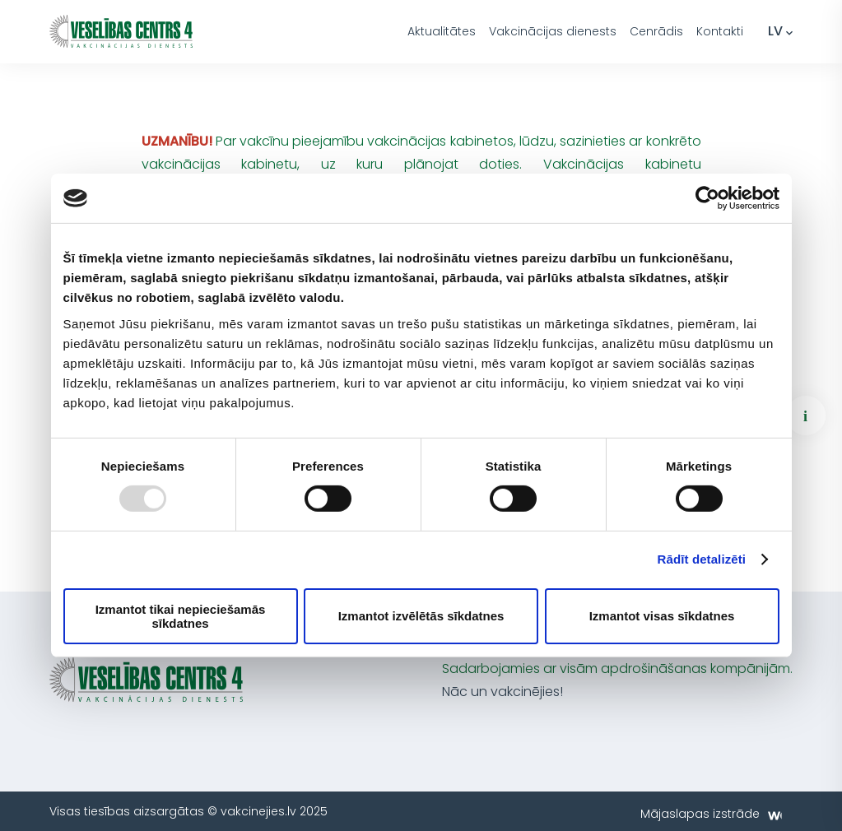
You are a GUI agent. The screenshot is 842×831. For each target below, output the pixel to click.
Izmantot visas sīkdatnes (662, 616)
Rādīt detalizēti (702, 559)
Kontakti (719, 31)
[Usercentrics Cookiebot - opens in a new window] (707, 198)
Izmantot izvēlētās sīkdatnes (421, 616)
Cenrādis (656, 31)
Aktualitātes (441, 31)
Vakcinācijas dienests (552, 31)
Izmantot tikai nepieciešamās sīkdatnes (180, 616)
